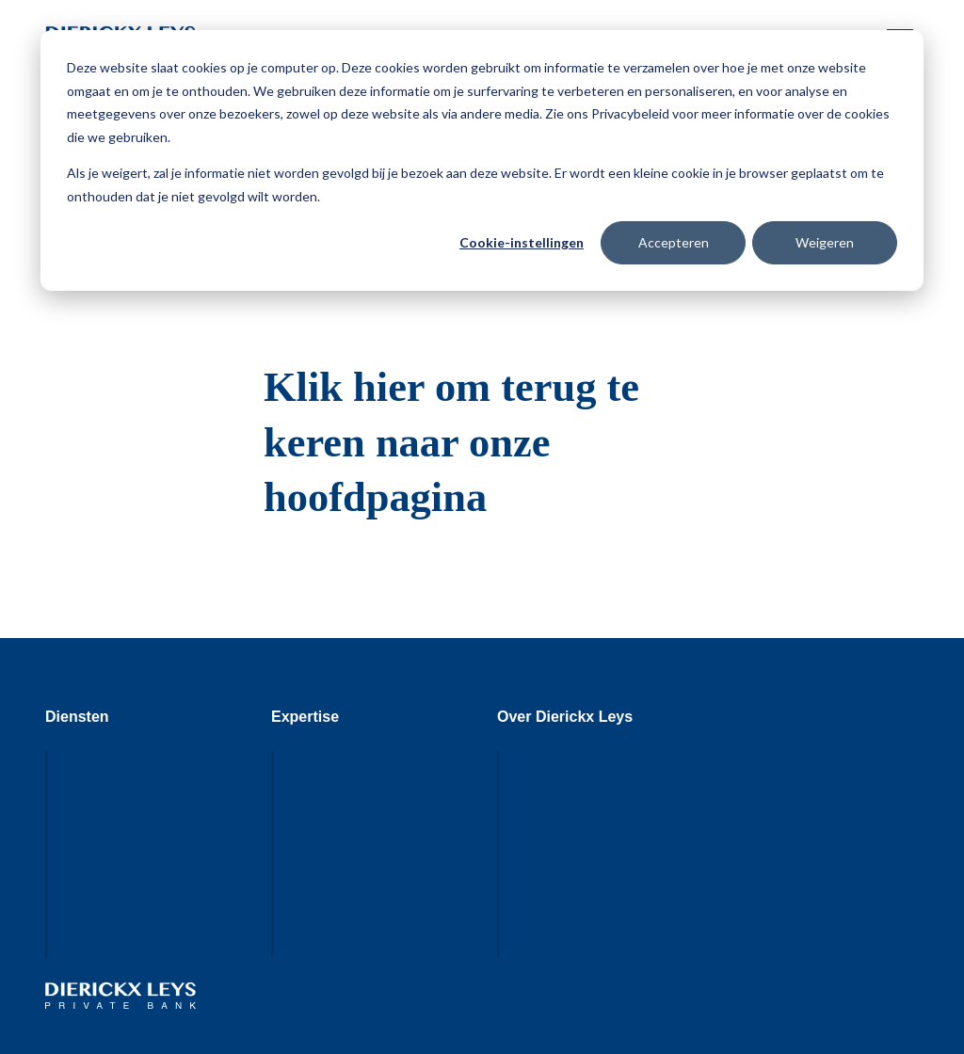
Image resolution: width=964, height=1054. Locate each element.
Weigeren (824, 242)
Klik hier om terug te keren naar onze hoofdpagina (451, 442)
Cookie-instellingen (521, 242)
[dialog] (482, 160)
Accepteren (673, 242)
